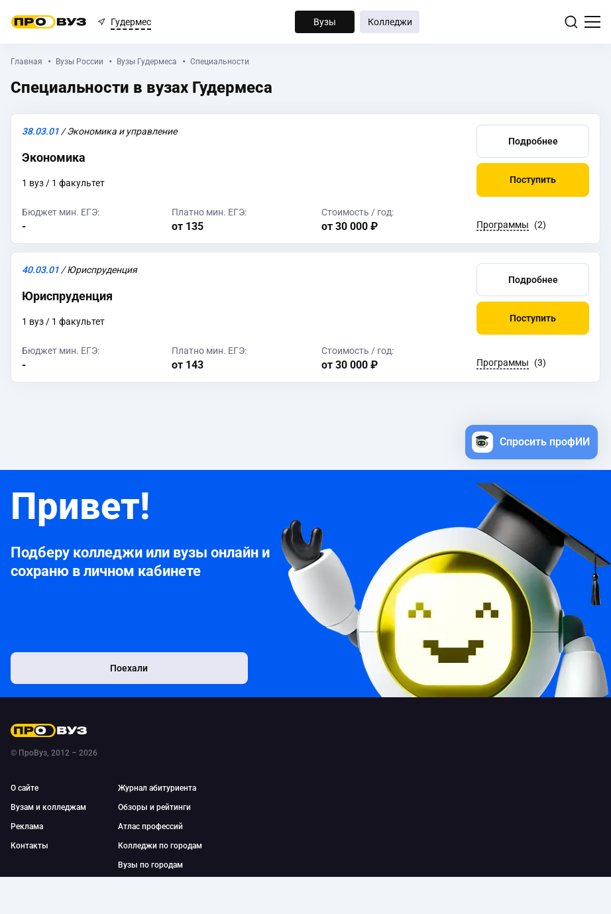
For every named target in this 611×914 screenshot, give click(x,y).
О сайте (24, 788)
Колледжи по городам (160, 845)
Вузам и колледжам (48, 807)
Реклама (27, 826)
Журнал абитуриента (157, 788)
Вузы (324, 22)
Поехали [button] (97, 670)
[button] (532, 140)
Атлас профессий (150, 826)
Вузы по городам (150, 865)
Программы (502, 224)
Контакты (29, 845)
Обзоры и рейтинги (154, 807)
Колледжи (390, 22)
